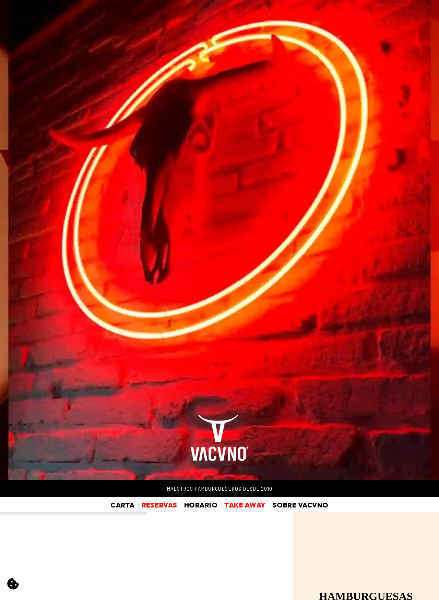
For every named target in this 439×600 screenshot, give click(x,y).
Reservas (159, 505)
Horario (201, 505)
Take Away (245, 505)
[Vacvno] (219, 434)
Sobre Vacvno (301, 505)
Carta (122, 505)
